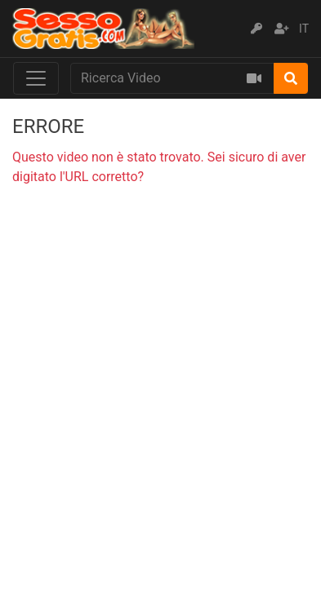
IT (304, 28)
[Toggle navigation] (36, 78)
